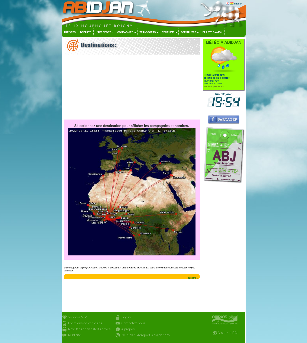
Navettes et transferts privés (89, 329)
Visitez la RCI (228, 333)
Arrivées (70, 32)
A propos (128, 329)
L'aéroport (103, 32)
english (238, 3)
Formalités (188, 32)
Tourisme (168, 32)
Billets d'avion (212, 32)
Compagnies (125, 32)
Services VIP (77, 317)
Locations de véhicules (85, 323)
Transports (148, 32)
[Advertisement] (132, 87)
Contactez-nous (133, 323)
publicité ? (193, 278)
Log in (126, 317)
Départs (85, 32)
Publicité (74, 335)
